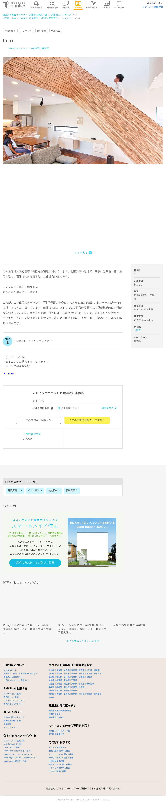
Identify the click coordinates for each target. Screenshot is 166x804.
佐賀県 (59, 694)
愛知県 (67, 680)
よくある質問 (98, 788)
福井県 (74, 677)
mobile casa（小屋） (13, 744)
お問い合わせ (113, 788)
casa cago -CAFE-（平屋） (16, 761)
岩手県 (67, 670)
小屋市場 (7, 724)
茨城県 (52, 674)
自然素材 (41, 31)
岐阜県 (52, 680)
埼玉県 (74, 674)
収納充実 (55, 31)
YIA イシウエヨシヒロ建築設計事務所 (29, 48)
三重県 (74, 680)
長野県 (89, 677)
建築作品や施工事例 (12, 721)
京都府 (59, 684)
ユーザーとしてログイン (14, 700)
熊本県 (74, 694)
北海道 (52, 670)
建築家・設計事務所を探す (60, 711)
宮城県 (74, 670)
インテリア (26, 31)
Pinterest (9, 373)
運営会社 (85, 788)
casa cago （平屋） (12, 747)
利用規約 (50, 788)
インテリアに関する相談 (59, 768)
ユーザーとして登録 (12, 694)
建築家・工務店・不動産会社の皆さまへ (21, 674)
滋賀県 (52, 684)
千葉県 (81, 674)
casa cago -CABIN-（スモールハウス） (21, 758)
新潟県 (52, 677)
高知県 (74, 690)
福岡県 (52, 694)
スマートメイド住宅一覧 (14, 741)
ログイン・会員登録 (152, 7)
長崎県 (67, 694)
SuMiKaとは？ (10, 670)
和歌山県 (90, 684)
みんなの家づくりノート (14, 717)
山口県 (81, 687)
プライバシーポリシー (68, 788)
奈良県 (81, 684)
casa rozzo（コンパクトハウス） (18, 754)
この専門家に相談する (38, 420)
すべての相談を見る (57, 747)
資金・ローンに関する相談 (60, 764)
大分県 (81, 694)
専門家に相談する (60, 742)
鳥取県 (52, 687)
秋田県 (81, 670)
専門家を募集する (56, 734)
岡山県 (67, 687)
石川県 (67, 677)
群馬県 (67, 674)
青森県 (59, 670)
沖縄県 (52, 697)
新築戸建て (10, 31)
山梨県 (81, 677)
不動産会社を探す (56, 717)
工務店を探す (54, 714)
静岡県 (59, 680)
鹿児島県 (97, 694)
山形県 (89, 670)
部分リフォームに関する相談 (61, 758)
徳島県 (52, 690)
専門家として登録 (11, 697)
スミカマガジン (10, 727)
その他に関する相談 (57, 771)
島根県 (59, 687)
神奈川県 (97, 674)
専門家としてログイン (13, 704)
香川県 (59, 690)
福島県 (97, 670)
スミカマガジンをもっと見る (83, 641)
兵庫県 (74, 684)
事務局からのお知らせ (13, 677)
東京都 (89, 674)
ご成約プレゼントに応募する (16, 680)
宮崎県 (89, 694)
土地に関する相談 (56, 761)
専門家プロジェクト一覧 (59, 731)
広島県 (74, 687)
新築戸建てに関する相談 (59, 751)
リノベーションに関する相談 (61, 754)
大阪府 (137, 330)
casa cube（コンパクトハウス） (18, 751)
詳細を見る (108, 408)
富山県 (59, 677)
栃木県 (59, 674)
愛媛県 (67, 690)
